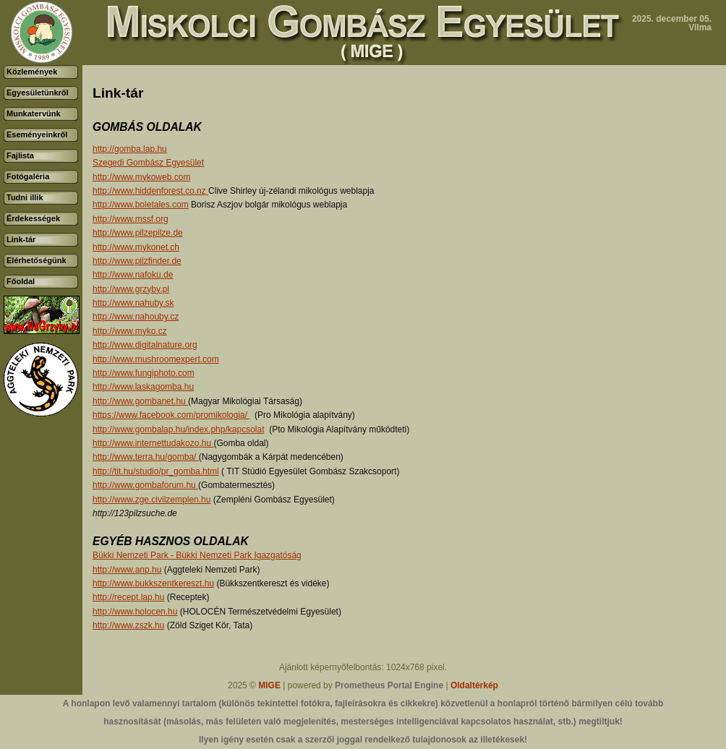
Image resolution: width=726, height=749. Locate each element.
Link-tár (21, 239)
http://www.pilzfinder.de (137, 261)
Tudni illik (25, 197)
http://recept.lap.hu (128, 597)
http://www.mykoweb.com (141, 177)
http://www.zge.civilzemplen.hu (151, 500)
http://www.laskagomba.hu (143, 387)
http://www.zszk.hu (128, 625)
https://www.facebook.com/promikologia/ (171, 415)
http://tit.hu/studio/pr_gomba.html (156, 471)
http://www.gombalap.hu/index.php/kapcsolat (178, 429)
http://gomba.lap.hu (130, 149)
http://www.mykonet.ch (136, 247)
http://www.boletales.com (141, 205)
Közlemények (32, 71)
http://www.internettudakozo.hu (153, 443)
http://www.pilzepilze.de (138, 233)
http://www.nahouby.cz (136, 317)
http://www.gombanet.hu (140, 401)
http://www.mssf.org (130, 219)
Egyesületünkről (38, 92)
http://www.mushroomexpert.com (156, 359)
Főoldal (21, 281)
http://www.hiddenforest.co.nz (150, 191)
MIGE (269, 685)
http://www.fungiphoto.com (144, 373)
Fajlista (20, 155)
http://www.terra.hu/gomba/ (146, 457)
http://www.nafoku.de (133, 275)
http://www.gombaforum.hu (145, 485)
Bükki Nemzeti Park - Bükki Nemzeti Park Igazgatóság (197, 555)
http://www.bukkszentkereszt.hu (153, 583)
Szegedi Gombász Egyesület (148, 163)
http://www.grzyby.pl (131, 289)
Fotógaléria (28, 176)
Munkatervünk (34, 113)
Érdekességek (33, 218)
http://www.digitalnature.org (145, 345)
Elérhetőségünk (37, 260)
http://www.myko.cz (130, 331)
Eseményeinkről (37, 134)
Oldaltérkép (474, 685)
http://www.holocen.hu (135, 612)
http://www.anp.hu (127, 570)
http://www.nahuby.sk (133, 303)
